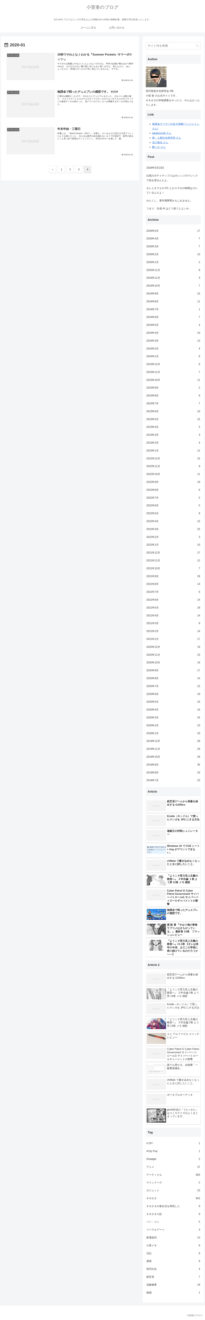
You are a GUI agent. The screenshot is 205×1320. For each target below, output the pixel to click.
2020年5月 (173, 702)
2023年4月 (173, 427)
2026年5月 (173, 231)
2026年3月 (173, 246)
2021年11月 (173, 560)
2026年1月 (173, 262)
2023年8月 (173, 395)
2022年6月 (173, 505)
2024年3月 (173, 341)
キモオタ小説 (173, 1214)
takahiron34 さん (162, 133)
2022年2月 (173, 537)
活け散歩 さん (160, 142)
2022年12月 (173, 458)
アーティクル (173, 1175)
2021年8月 (173, 584)
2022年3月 (173, 529)
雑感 (173, 1292)
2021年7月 (173, 592)
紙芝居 (173, 1277)
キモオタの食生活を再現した (173, 1206)
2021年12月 (173, 552)
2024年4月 (173, 333)
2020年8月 (173, 678)
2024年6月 (173, 317)
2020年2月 (173, 725)
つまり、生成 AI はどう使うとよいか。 (168, 208)
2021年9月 (173, 576)
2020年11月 (173, 655)
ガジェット (173, 1190)
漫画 (173, 1261)
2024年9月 (173, 293)
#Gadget (173, 1159)
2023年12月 (173, 364)
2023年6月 (173, 411)
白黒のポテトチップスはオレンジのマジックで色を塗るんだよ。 (172, 178)
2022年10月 (173, 474)
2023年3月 (173, 435)
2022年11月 (173, 466)
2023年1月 (173, 450)
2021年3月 (173, 623)
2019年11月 (173, 749)
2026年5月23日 (155, 167)
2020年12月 (173, 647)
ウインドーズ (173, 1182)
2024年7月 (173, 309)
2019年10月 (173, 757)
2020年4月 (173, 709)
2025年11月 (173, 270)
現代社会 (173, 1269)
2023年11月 (173, 372)
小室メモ (173, 1245)
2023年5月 (173, 419)
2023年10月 (173, 380)
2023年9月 (173, 388)
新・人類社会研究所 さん (166, 137)
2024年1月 (173, 356)
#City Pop (173, 1151)
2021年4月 (173, 615)
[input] (173, 45)
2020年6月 (173, 694)
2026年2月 (173, 254)
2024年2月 (173, 348)
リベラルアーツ (173, 1229)
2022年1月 (173, 545)
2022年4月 (173, 521)
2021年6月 (173, 600)
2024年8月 (173, 301)
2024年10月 (173, 286)
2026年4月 (173, 238)
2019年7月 (173, 780)
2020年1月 (173, 733)
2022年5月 (173, 513)
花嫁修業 (173, 1285)
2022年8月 (173, 490)
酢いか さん (159, 147)
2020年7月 (173, 686)
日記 (173, 1253)
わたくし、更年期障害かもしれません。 (169, 200)
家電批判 (173, 1237)
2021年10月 (173, 568)
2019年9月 (173, 764)
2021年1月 (173, 639)
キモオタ (173, 1198)
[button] (197, 46)
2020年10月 (173, 662)
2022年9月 (173, 482)
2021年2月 (173, 631)
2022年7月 (173, 498)
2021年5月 (173, 607)
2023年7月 (173, 403)
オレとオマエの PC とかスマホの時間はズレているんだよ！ (172, 190)
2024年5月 (173, 325)
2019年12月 (173, 741)
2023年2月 (173, 443)
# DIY (173, 1143)
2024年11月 (173, 278)
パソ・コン (173, 1222)
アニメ (173, 1167)
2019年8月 (173, 772)
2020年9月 (173, 670)
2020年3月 (173, 717)
